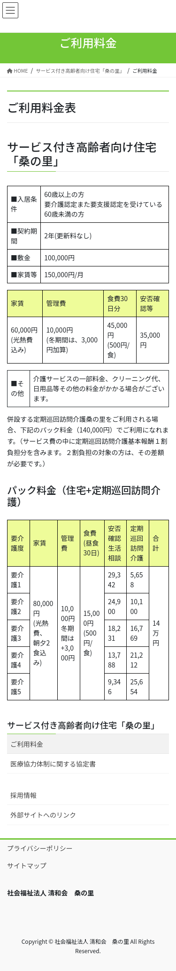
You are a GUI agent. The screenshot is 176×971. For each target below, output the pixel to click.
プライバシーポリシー (40, 848)
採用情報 (23, 795)
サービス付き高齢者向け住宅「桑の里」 (83, 725)
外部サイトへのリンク (43, 814)
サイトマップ (26, 865)
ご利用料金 (26, 744)
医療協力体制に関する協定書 (53, 763)
